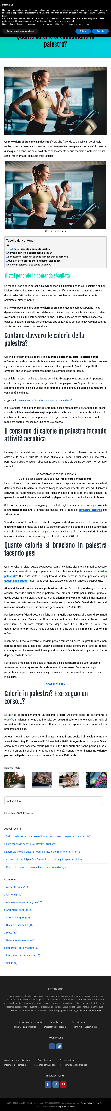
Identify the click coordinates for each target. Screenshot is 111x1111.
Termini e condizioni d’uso (85, 1027)
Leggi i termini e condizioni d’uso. (87, 1010)
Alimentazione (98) (17, 887)
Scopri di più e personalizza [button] (20, 31)
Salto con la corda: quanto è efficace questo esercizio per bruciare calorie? (48, 836)
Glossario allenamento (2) (21, 940)
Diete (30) (11, 932)
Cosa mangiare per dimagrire (29, 1022)
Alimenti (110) (14, 894)
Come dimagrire (57, 1022)
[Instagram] (59, 1046)
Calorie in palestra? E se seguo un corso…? (30, 264)
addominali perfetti (15, 580)
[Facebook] (52, 1046)
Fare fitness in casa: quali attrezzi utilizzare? (31, 844)
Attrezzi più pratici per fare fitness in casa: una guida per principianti (44, 859)
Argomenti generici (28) (19, 909)
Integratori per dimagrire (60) (22, 947)
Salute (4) (11, 963)
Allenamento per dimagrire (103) (24, 902)
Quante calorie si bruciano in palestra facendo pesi (34, 260)
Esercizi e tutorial (79, 1022)
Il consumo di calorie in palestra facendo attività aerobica (38, 256)
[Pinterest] (63, 1084)
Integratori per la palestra (55, 1027)
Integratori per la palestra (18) (23, 955)
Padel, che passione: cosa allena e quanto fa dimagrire (37, 867)
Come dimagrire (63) (18, 917)
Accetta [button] (100, 31)
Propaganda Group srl (66, 1106)
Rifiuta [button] (83, 31)
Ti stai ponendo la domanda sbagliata (32, 249)
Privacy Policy (86, 1103)
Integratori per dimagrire (25, 1027)
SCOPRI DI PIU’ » (55, 684)
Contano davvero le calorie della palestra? (30, 252)
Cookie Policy (98, 1103)
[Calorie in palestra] (55, 101)
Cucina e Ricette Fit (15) (19, 925)
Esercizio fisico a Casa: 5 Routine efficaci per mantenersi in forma (43, 851)
